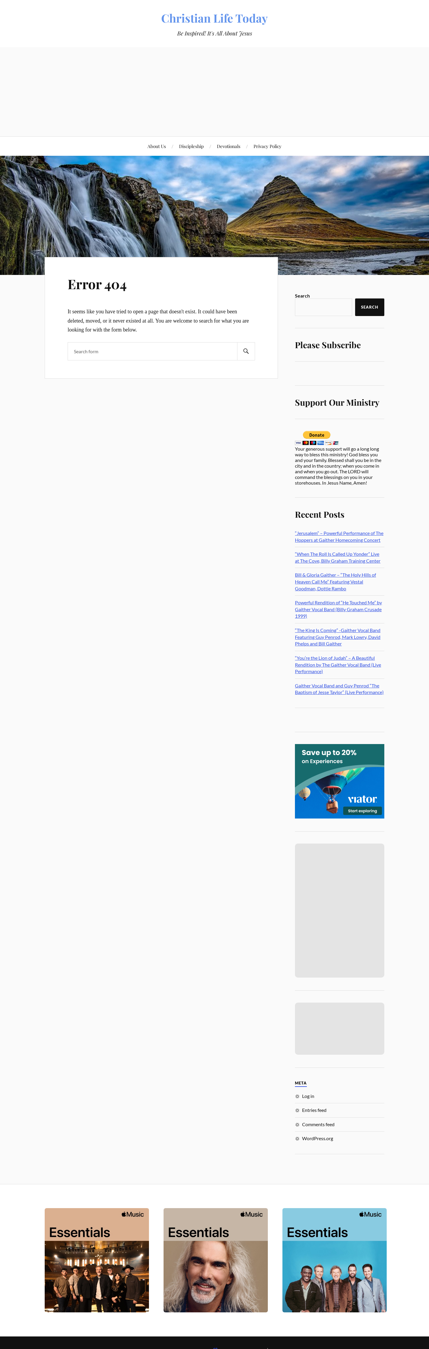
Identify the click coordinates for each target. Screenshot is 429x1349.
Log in (308, 1096)
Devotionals (228, 146)
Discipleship (191, 146)
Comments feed (318, 1124)
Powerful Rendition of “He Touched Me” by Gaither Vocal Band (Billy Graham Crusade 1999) (338, 609)
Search (302, 295)
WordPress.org (317, 1138)
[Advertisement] (214, 91)
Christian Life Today (214, 18)
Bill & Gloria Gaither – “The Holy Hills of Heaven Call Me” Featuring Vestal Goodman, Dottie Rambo (335, 581)
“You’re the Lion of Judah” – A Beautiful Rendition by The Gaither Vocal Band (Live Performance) (338, 664)
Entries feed (314, 1110)
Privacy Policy (268, 146)
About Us (156, 146)
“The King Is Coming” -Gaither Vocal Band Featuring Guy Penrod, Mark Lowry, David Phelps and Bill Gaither (337, 636)
